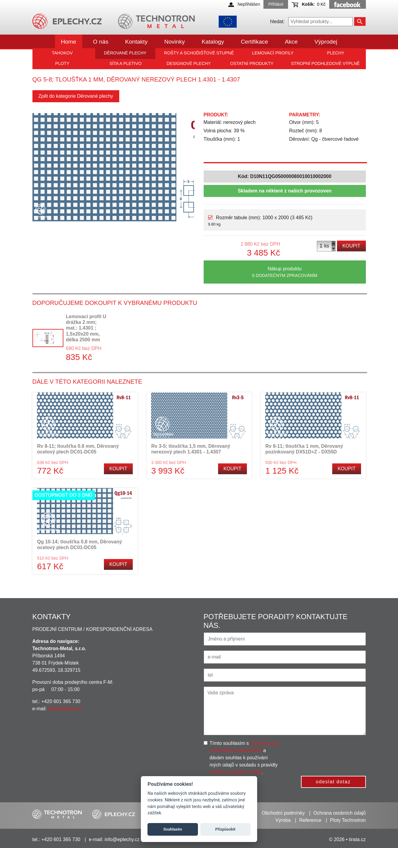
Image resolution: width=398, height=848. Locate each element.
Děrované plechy (125, 53)
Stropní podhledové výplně (325, 63)
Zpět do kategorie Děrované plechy (75, 96)
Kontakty (136, 41)
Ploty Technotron (348, 820)
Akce (291, 41)
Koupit (351, 245)
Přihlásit (275, 4)
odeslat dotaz (333, 781)
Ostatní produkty (251, 63)
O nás (100, 41)
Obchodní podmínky (283, 813)
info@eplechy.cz (65, 708)
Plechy (336, 53)
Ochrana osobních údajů (339, 813)
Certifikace (254, 41)
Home (68, 41)
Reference (310, 820)
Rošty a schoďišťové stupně (199, 53)
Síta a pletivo (125, 63)
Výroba (283, 820)
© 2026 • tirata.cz (347, 839)
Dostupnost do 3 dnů (64, 495)
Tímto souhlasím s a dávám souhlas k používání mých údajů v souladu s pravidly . (244, 758)
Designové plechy (188, 63)
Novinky (174, 41)
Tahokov (62, 53)
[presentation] (335, 751)
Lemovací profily (272, 53)
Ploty (62, 63)
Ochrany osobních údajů (236, 772)
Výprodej (325, 41)
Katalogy (213, 41)
